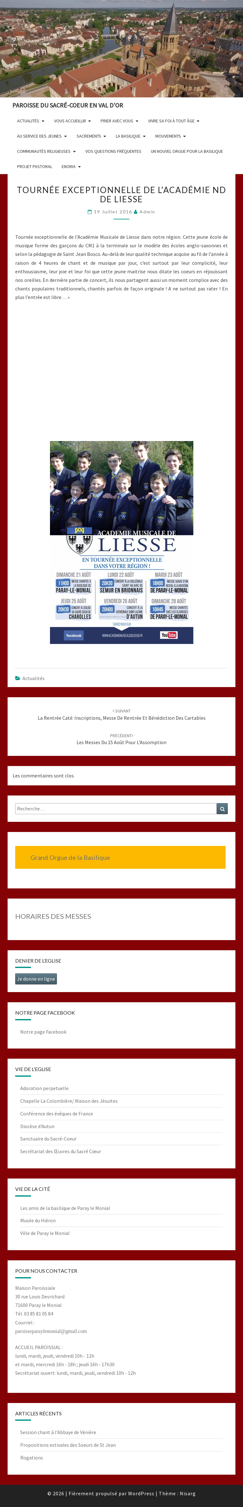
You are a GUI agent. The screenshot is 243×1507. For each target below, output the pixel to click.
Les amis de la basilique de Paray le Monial (65, 1208)
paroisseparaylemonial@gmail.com (51, 1331)
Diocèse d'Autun (37, 1126)
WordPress (141, 1493)
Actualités (33, 678)
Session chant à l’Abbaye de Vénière (58, 1432)
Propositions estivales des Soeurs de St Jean (68, 1445)
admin (147, 211)
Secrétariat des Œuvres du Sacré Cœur (60, 1151)
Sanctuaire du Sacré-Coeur (48, 1138)
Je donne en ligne (36, 979)
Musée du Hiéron (38, 1220)
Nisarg (188, 1493)
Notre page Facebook (43, 1032)
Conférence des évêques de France (56, 1113)
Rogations (31, 1457)
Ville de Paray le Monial (45, 1233)
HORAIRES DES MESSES (53, 916)
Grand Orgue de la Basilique (70, 857)
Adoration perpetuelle (44, 1088)
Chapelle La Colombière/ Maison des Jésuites (69, 1101)
